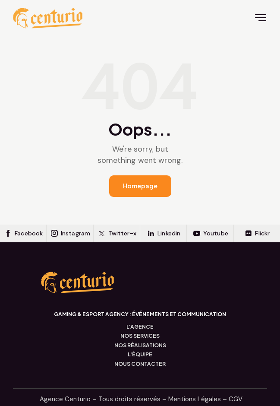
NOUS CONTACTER (140, 364)
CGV (235, 399)
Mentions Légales (194, 399)
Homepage (140, 186)
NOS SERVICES (140, 336)
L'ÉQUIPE (140, 354)
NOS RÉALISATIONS (140, 345)
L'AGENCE (140, 327)
